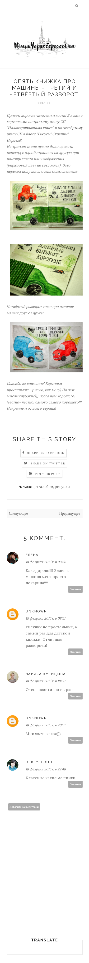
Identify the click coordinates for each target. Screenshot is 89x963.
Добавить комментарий (24, 806)
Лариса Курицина (46, 673)
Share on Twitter (48, 463)
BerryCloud (39, 762)
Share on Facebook (45, 453)
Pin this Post (47, 474)
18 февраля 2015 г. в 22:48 (46, 769)
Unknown (36, 611)
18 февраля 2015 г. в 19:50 (45, 681)
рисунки (62, 486)
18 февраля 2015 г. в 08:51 (45, 618)
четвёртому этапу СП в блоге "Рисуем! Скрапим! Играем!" (45, 134)
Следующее (18, 513)
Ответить (75, 589)
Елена (32, 554)
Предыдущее (69, 513)
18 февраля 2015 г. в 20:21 (45, 725)
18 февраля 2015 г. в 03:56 (46, 562)
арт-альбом (43, 486)
